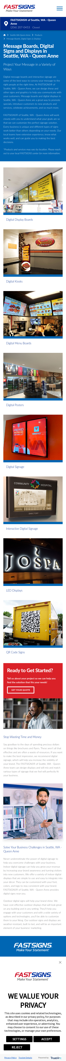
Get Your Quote (20, 690)
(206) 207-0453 (20, 27)
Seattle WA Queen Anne (20, 35)
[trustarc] (55, 1057)
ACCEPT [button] (46, 1039)
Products (38, 35)
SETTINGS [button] (19, 1039)
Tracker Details (25, 1057)
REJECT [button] (17, 1047)
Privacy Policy (10, 1057)
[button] (60, 8)
